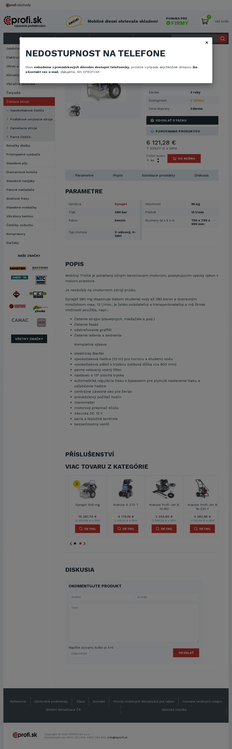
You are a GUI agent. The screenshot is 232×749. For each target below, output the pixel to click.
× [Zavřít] (207, 42)
